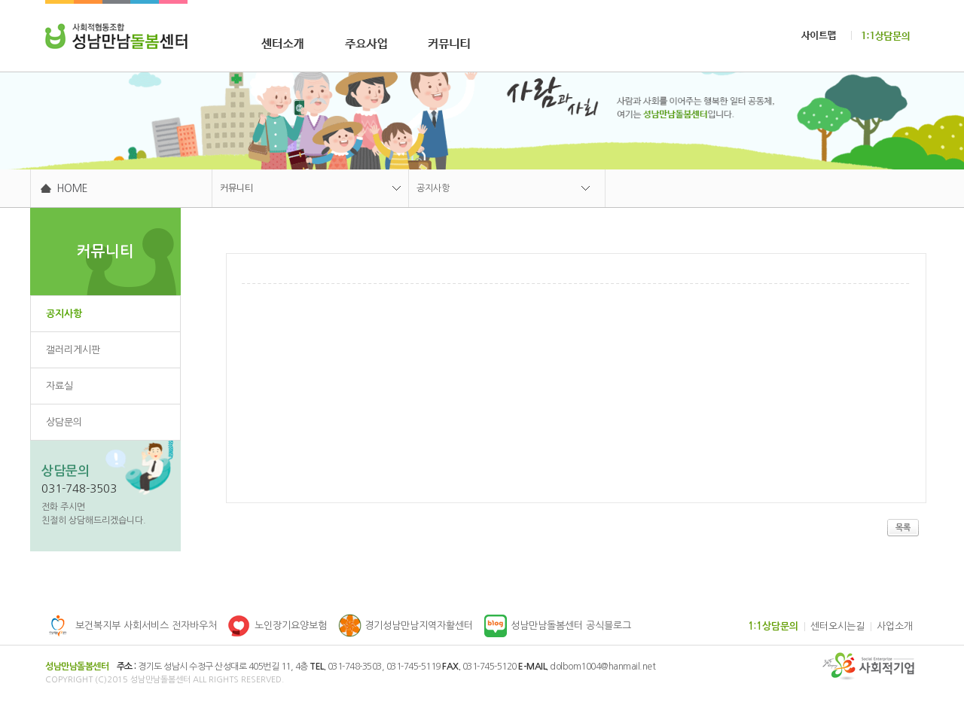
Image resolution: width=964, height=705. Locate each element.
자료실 (59, 386)
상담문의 (64, 422)
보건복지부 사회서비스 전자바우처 (146, 625)
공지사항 (433, 188)
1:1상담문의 (773, 626)
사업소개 (895, 626)
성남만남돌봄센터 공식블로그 (571, 625)
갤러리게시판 (73, 350)
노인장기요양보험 (291, 625)
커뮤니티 (236, 188)
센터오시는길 (837, 626)
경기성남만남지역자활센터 (419, 625)
